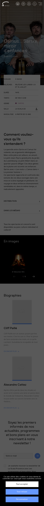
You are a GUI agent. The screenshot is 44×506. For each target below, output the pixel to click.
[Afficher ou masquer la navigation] (40, 4)
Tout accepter (22, 484)
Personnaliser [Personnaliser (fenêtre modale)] (22, 499)
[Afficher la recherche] (34, 4)
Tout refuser (22, 492)
